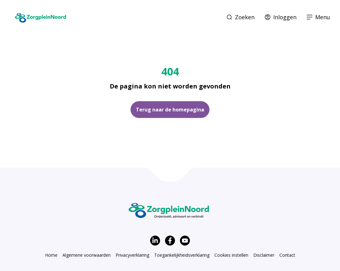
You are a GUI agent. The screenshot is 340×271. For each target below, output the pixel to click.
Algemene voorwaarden (86, 255)
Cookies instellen (231, 255)
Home (51, 255)
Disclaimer (263, 255)
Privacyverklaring (132, 255)
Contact (287, 255)
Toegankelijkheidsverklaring (181, 255)
